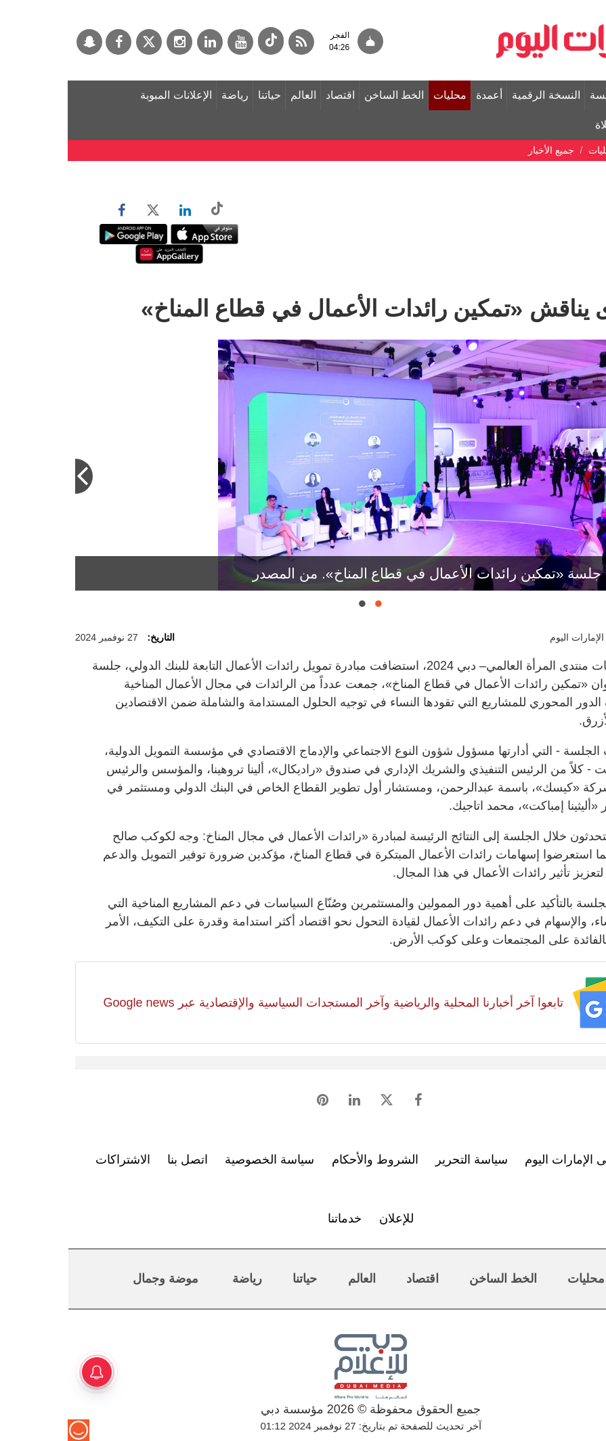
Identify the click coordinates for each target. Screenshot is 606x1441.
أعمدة (421, 95)
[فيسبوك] (51, 42)
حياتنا (201, 95)
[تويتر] (81, 42)
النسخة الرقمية (478, 95)
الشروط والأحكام (307, 1159)
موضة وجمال (98, 1278)
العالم (235, 95)
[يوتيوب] (173, 42)
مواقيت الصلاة (559, 125)
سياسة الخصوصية (201, 1159)
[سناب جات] (22, 42)
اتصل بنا (120, 1159)
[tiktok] (203, 41)
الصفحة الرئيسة (557, 95)
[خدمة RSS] (233, 42)
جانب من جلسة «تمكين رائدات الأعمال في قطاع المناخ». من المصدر (388, 573)
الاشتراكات (55, 1159)
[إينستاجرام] (112, 42)
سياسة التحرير (404, 1159)
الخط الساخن (326, 95)
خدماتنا (277, 1218)
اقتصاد (272, 95)
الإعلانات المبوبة (108, 95)
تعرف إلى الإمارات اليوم (517, 1159)
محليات (382, 95)
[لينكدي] (142, 42)
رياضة (167, 95)
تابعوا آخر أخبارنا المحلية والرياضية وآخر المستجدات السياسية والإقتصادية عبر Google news (265, 1002)
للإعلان (328, 1218)
